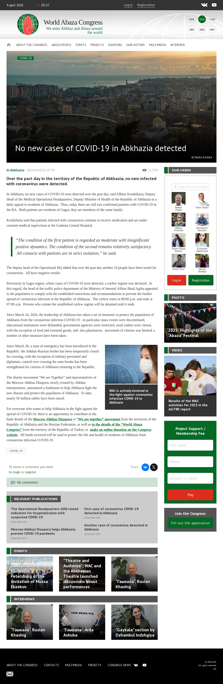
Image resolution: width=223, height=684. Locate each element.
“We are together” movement (99, 419)
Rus (191, 19)
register (30, 472)
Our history (135, 45)
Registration (146, 5)
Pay (190, 494)
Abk (191, 29)
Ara (212, 29)
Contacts (51, 665)
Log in (128, 5)
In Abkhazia (15, 170)
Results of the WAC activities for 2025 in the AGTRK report (188, 405)
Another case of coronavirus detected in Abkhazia (116, 527)
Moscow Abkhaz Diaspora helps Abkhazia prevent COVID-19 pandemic (43, 531)
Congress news (119, 665)
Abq (201, 29)
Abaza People (61, 45)
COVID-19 (26, 58)
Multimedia (157, 45)
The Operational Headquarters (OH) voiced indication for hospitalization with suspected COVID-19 (44, 513)
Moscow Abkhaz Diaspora (52, 419)
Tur (212, 19)
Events (81, 45)
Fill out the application (190, 523)
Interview (177, 45)
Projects (97, 45)
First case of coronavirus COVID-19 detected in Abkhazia (111, 511)
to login (14, 472)
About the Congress (31, 45)
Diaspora (115, 45)
